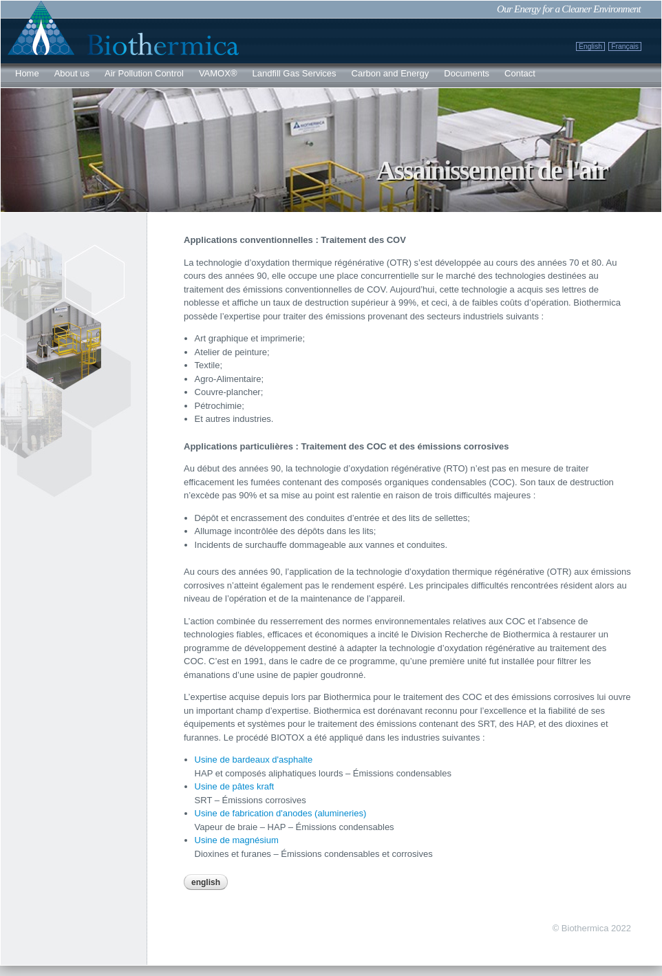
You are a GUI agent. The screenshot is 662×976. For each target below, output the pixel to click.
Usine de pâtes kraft (235, 786)
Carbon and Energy (390, 73)
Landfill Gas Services (294, 73)
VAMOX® (218, 73)
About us (71, 73)
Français (625, 46)
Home (27, 73)
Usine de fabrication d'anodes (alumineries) (281, 813)
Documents (466, 73)
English (590, 46)
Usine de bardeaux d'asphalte (254, 759)
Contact (519, 73)
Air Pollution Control (144, 73)
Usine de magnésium (237, 840)
